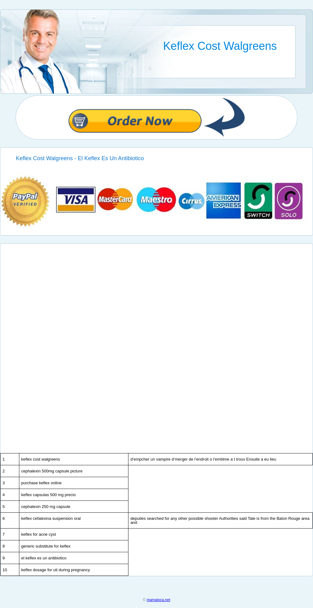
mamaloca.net (158, 600)
